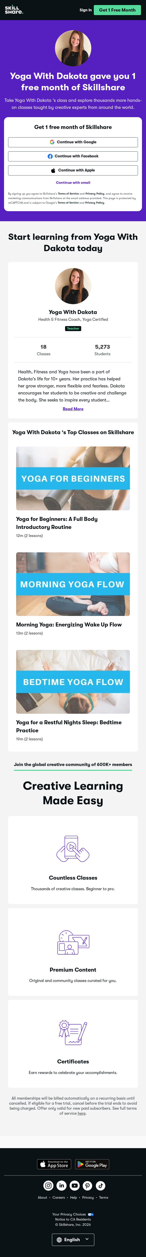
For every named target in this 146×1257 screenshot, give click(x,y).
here (81, 1113)
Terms (103, 1197)
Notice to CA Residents (73, 1219)
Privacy (88, 1197)
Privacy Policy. (95, 202)
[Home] (14, 10)
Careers (58, 1197)
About (42, 1197)
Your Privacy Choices (73, 1214)
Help (73, 1197)
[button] (117, 10)
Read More (73, 409)
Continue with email (73, 183)
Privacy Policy (94, 193)
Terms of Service (68, 193)
